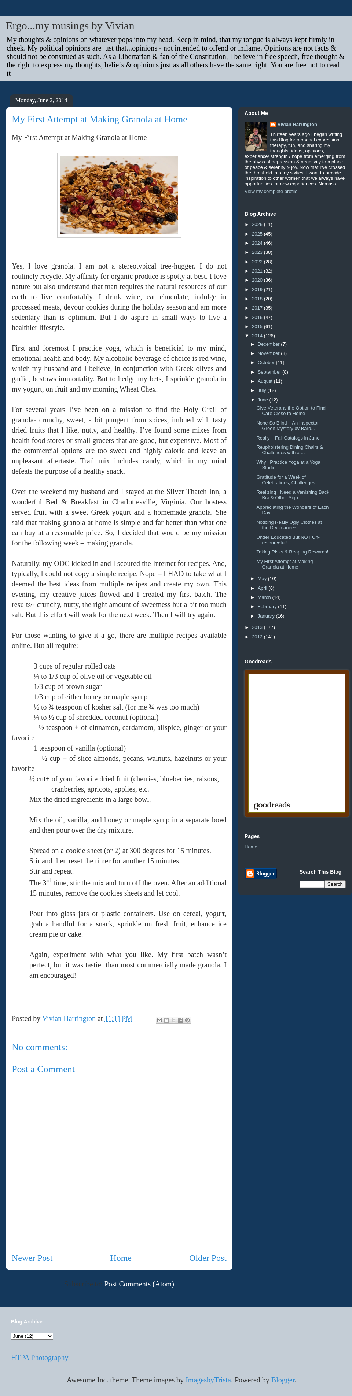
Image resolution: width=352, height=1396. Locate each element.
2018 (258, 298)
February (268, 606)
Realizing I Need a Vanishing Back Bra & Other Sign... (292, 495)
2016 (258, 317)
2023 (258, 252)
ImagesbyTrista (208, 1380)
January (267, 616)
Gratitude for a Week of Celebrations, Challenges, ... (289, 480)
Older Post (208, 1258)
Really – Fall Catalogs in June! (288, 438)
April (263, 588)
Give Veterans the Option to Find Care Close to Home (291, 410)
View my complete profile (271, 191)
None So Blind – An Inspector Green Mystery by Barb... (287, 426)
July (263, 390)
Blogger (282, 1380)
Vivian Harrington (297, 124)
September (270, 372)
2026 (258, 224)
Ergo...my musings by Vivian (70, 25)
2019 (258, 289)
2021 (258, 271)
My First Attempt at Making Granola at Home (284, 564)
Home (121, 1258)
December (269, 344)
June (264, 400)
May (263, 578)
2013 (258, 627)
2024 (258, 243)
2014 (258, 335)
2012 (258, 637)
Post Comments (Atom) (139, 1284)
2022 (258, 261)
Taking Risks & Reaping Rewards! (292, 552)
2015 (258, 326)
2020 (258, 280)
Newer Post (32, 1258)
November (269, 353)
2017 (258, 308)
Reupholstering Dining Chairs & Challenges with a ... (289, 450)
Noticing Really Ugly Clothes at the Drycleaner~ (289, 525)
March (265, 597)
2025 (258, 234)
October (267, 362)
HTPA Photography (40, 1358)
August (266, 381)
